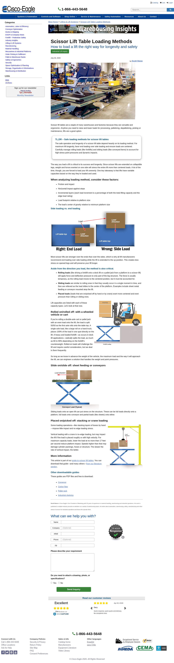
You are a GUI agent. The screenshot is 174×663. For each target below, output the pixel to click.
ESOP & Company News (14, 35)
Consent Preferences (39, 654)
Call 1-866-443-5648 (10, 642)
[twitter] (7, 652)
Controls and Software (51, 17)
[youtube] (15, 652)
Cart (163, 3)
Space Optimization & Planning (17, 65)
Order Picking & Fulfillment (15, 54)
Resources (129, 17)
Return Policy (35, 645)
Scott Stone (137, 61)
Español (90, 642)
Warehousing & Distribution (15, 71)
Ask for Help (6, 648)
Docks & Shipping (12, 32)
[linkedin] (11, 652)
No (60, 583)
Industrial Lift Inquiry (59, 51)
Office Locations (8, 645)
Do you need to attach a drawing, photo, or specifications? (70, 577)
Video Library (64, 651)
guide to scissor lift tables (83, 461)
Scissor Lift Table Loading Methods (95, 22)
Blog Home (53, 22)
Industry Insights (11, 40)
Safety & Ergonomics (13, 60)
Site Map (33, 648)
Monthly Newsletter (25, 95)
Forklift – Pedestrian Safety (15, 38)
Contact (153, 17)
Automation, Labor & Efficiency (17, 26)
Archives (8, 83)
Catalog (155, 3)
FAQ (32, 651)
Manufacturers (64, 645)
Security (8, 63)
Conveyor (62, 482)
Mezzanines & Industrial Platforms (18, 51)
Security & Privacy (38, 642)
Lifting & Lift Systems (13, 43)
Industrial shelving (65, 495)
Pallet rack (62, 491)
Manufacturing (10, 46)
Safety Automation (113, 17)
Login (171, 3)
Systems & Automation (27, 17)
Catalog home (64, 642)
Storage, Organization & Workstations (19, 68)
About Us (142, 17)
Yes (53, 583)
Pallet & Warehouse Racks (15, 57)
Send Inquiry (73, 589)
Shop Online (71, 17)
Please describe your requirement (66, 551)
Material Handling (12, 49)
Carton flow (63, 487)
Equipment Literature (67, 648)
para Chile (91, 645)
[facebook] (3, 652)
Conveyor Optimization (14, 29)
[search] (170, 10)
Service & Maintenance (91, 17)
